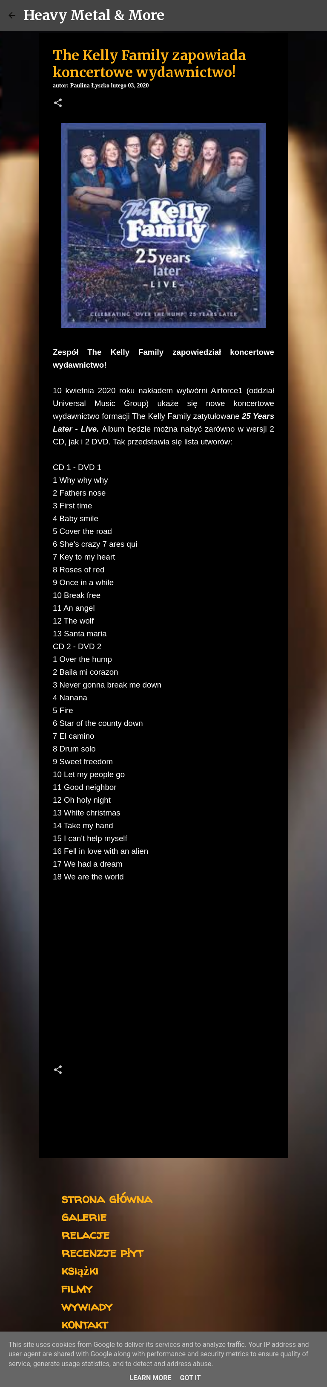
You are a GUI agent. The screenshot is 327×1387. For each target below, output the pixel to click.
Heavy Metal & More (94, 15)
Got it (190, 1378)
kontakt (84, 1323)
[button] (58, 104)
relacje (85, 1234)
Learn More (150, 1378)
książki (79, 1270)
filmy (76, 1288)
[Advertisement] (163, 982)
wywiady (86, 1305)
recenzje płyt (102, 1252)
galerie (83, 1216)
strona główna (106, 1198)
